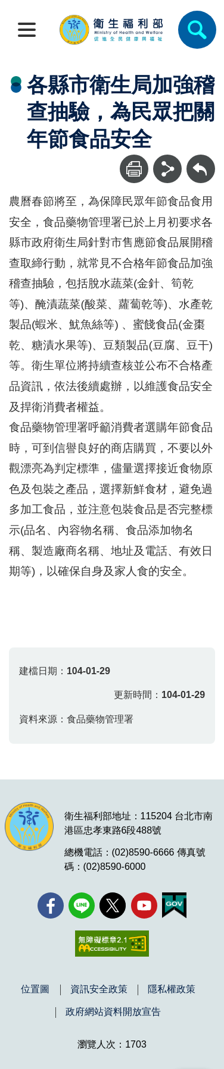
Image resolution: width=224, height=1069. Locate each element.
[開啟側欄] (27, 30)
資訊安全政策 (98, 989)
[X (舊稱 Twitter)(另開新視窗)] (112, 905)
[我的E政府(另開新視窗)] (174, 905)
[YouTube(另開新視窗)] (144, 905)
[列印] (134, 169)
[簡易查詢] (197, 30)
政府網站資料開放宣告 (113, 1012)
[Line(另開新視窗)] (82, 905)
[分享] (167, 169)
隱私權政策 (171, 989)
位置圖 (35, 989)
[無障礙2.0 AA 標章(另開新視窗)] (111, 943)
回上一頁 (200, 160)
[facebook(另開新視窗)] (51, 905)
